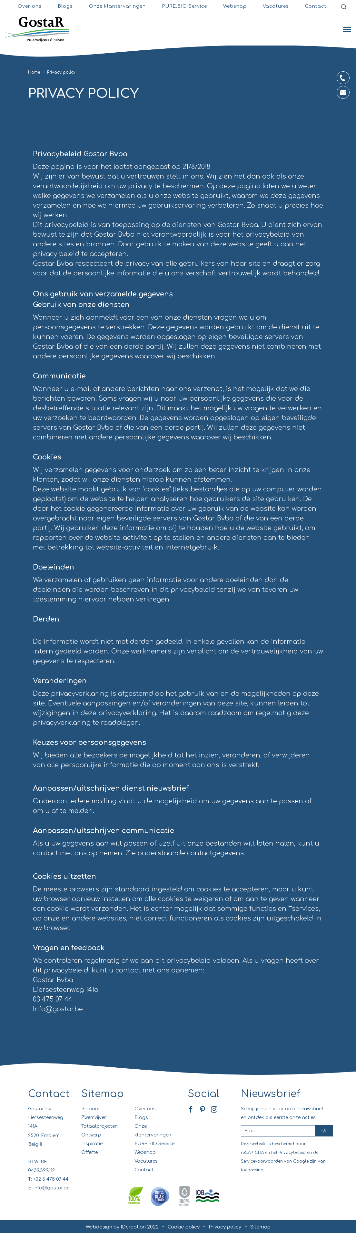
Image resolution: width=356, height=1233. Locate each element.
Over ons (30, 6)
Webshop (235, 6)
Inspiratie (92, 1143)
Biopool (90, 1108)
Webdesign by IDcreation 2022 (122, 1227)
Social (203, 1094)
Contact (315, 6)
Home (34, 72)
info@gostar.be (51, 1188)
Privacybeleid (292, 1152)
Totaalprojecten (99, 1126)
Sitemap (102, 1094)
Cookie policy (184, 1227)
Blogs (65, 6)
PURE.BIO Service (184, 6)
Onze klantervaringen (117, 6)
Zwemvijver (93, 1117)
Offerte (89, 1152)
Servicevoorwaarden (262, 1161)
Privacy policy (225, 1227)
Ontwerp (91, 1135)
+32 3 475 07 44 (50, 1179)
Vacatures (146, 1161)
